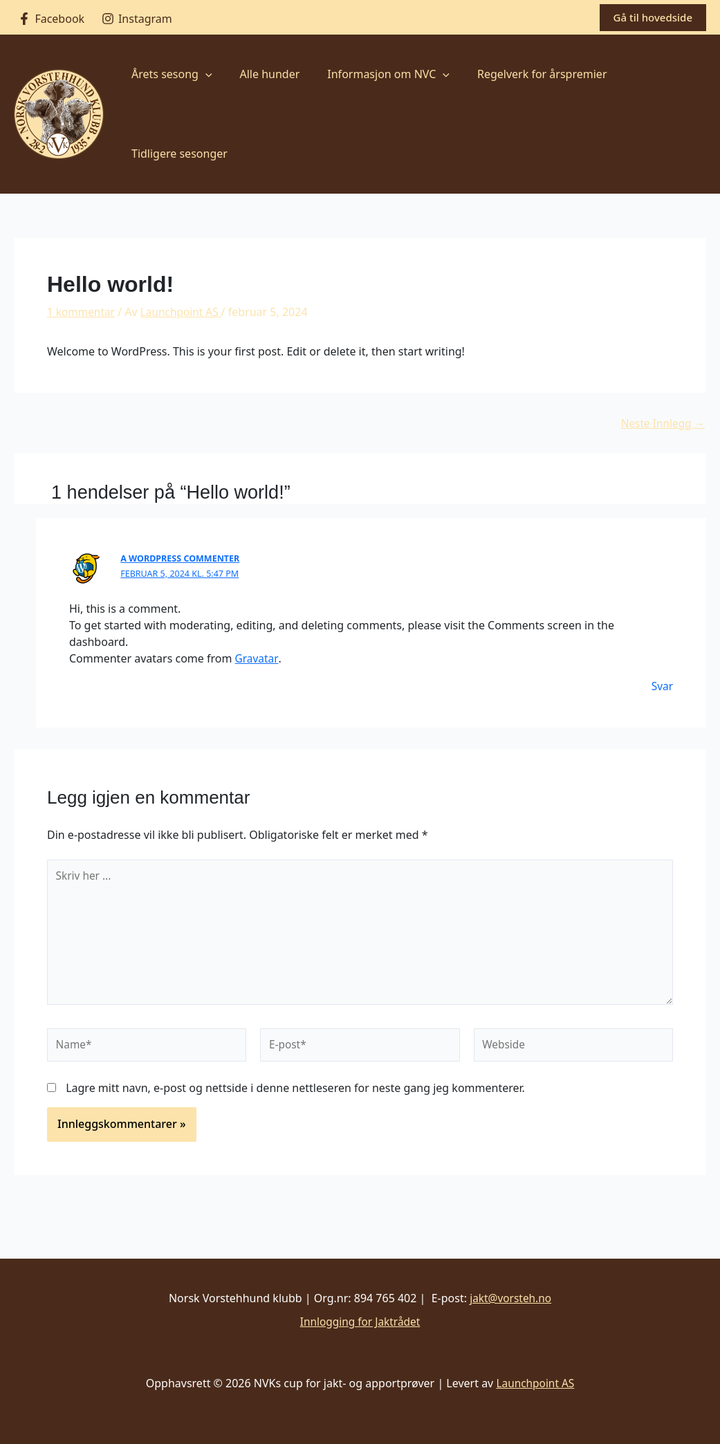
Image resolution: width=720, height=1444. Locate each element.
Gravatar (257, 657)
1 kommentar (82, 312)
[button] (653, 17)
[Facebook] (51, 18)
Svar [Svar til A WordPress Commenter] (662, 685)
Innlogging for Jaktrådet (359, 1321)
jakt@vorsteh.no (510, 1298)
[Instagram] (137, 18)
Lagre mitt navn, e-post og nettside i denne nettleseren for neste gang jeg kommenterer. (295, 1094)
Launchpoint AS (535, 1383)
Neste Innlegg (661, 423)
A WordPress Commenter (182, 558)
